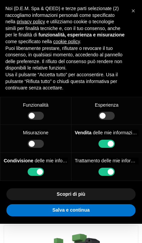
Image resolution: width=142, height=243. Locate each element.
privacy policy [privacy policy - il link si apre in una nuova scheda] (31, 21)
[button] (133, 10)
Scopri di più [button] (71, 194)
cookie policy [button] (66, 41)
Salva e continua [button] (70, 210)
